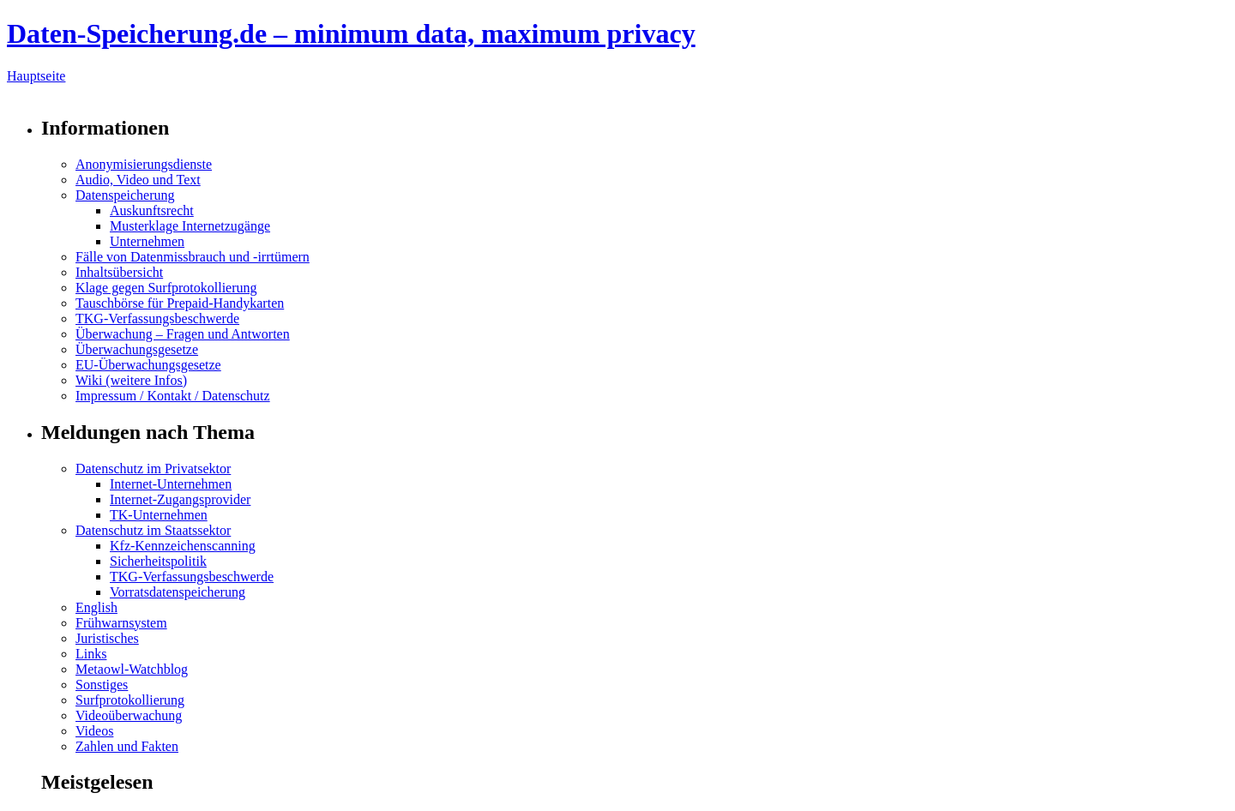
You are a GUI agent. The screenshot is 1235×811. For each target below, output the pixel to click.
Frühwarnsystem (121, 623)
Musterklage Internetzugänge (190, 226)
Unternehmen (147, 241)
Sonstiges (101, 684)
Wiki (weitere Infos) (131, 380)
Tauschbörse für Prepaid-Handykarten (179, 303)
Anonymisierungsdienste (143, 164)
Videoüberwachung (128, 715)
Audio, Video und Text (138, 179)
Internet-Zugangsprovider (180, 499)
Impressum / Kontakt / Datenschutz (172, 395)
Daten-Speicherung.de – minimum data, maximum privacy (351, 33)
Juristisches (107, 638)
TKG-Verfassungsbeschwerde (157, 318)
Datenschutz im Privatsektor (153, 468)
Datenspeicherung (125, 195)
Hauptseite (36, 76)
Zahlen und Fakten (126, 746)
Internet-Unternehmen (171, 484)
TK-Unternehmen (159, 515)
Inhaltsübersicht (119, 272)
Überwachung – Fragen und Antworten (182, 334)
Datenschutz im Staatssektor (153, 530)
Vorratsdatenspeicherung (177, 592)
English (96, 607)
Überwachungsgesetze (136, 349)
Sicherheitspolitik (158, 561)
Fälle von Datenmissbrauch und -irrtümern (192, 256)
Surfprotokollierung (129, 700)
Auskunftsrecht (152, 210)
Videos (94, 731)
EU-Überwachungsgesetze (148, 364)
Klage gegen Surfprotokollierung (166, 287)
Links (90, 653)
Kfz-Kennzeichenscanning (183, 545)
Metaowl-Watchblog (131, 669)
